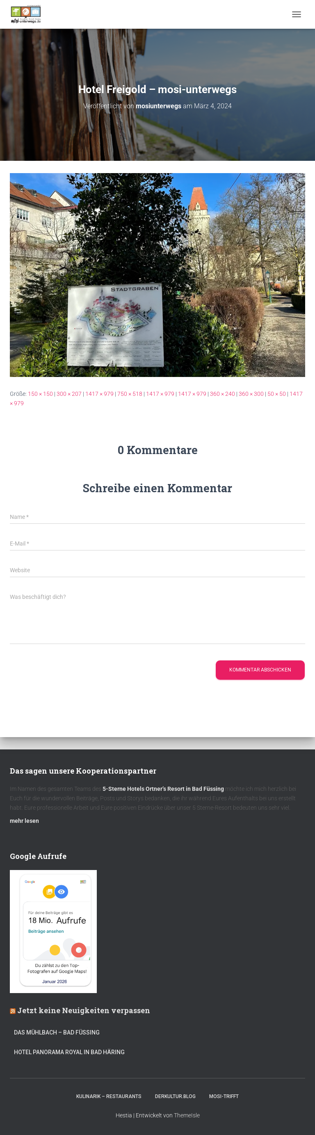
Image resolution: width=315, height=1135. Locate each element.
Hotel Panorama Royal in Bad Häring (69, 1052)
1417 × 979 (99, 394)
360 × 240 (222, 394)
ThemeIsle (187, 1115)
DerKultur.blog (175, 1096)
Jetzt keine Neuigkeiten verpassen (83, 1010)
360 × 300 (251, 394)
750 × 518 (129, 394)
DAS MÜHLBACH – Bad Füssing (57, 1032)
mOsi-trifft (224, 1096)
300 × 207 (69, 394)
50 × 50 (276, 394)
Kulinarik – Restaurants (109, 1096)
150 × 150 (40, 394)
